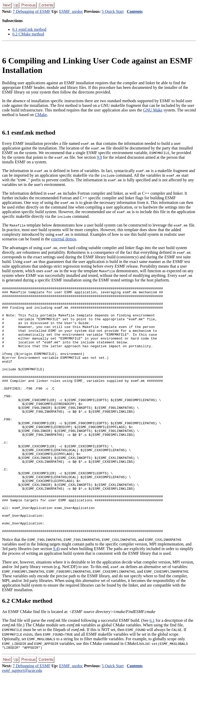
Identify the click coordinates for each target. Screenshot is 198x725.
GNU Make (152, 110)
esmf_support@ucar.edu (22, 720)
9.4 (55, 598)
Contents (135, 11)
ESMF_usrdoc (71, 11)
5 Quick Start (112, 11)
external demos (63, 239)
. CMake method (28, 34)
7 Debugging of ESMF (31, 11)
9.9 (99, 157)
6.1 (152, 669)
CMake (41, 114)
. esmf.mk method (29, 29)
